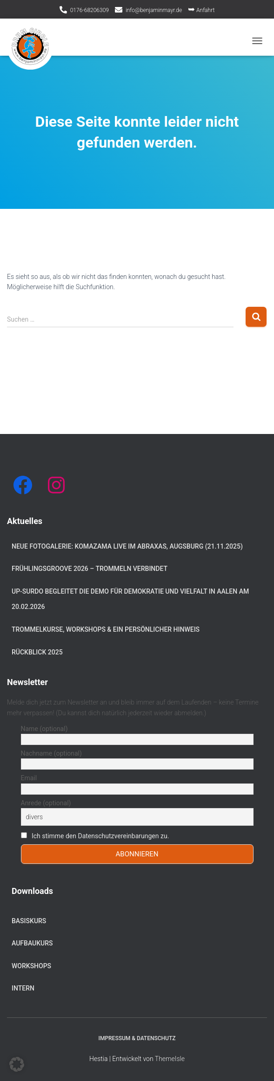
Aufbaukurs (32, 943)
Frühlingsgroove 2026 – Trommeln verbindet (89, 568)
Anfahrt (201, 9)
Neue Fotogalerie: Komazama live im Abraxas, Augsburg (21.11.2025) (127, 546)
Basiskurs (29, 921)
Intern (23, 988)
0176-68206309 (89, 10)
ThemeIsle (170, 1058)
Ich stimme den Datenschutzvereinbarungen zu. (100, 836)
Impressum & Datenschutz (137, 1038)
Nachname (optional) (51, 753)
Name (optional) (44, 728)
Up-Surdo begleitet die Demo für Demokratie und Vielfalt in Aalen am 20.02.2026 (130, 599)
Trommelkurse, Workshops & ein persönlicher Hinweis (106, 629)
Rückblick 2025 (37, 652)
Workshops (31, 966)
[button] (16, 1064)
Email (29, 778)
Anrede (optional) (46, 803)
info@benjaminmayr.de (154, 10)
